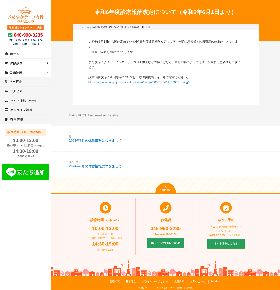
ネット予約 (24, 100)
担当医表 (15, 81)
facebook (216, 281)
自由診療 (16, 72)
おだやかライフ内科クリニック (156, 288)
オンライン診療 (21, 109)
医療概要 (114, 281)
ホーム (15, 53)
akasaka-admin (98, 115)
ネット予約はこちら (226, 243)
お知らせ (113, 115)
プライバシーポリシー (155, 281)
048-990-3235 (28, 35)
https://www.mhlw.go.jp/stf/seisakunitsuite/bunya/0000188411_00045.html (137, 82)
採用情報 (16, 119)
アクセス (16, 91)
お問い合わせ (198, 281)
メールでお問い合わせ (165, 242)
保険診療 (16, 63)
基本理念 (131, 281)
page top (165, 188)
